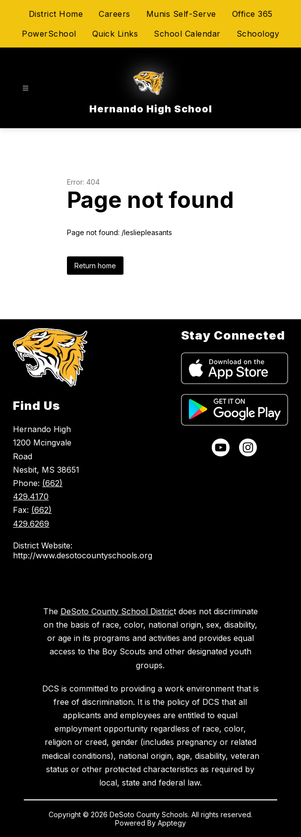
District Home (56, 14)
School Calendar (187, 34)
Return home (95, 265)
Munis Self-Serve (181, 14)
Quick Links (115, 34)
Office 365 (252, 14)
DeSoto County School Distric (117, 611)
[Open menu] (25, 88)
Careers (114, 14)
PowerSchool (49, 34)
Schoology (258, 34)
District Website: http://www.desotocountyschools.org (50, 550)
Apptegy (172, 823)
